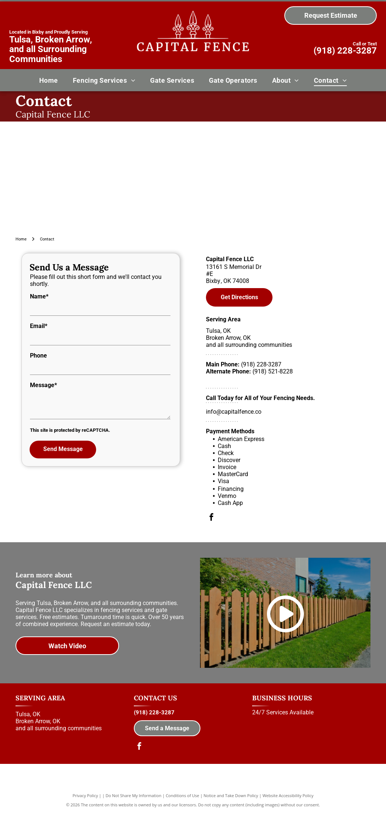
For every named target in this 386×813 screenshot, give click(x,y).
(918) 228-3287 (345, 50)
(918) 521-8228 (273, 371)
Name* (39, 296)
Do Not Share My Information (134, 795)
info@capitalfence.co (233, 411)
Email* (38, 325)
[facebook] (211, 518)
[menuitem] (48, 80)
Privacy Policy (85, 795)
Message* (43, 385)
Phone (38, 355)
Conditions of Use (182, 795)
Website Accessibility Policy (288, 795)
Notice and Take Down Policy (231, 795)
